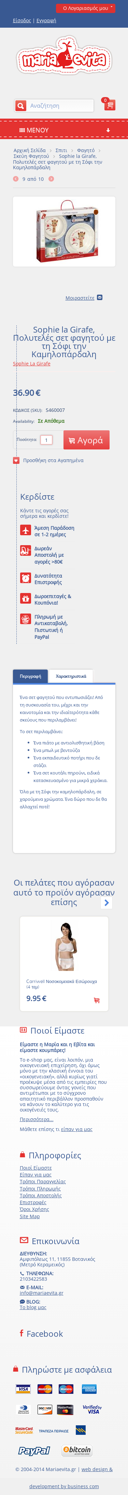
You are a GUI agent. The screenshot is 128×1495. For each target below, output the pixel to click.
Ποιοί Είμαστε (36, 1167)
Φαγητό (86, 150)
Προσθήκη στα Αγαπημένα (48, 460)
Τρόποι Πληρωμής (40, 1188)
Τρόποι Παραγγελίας (43, 1181)
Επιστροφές (33, 1202)
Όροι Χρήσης (34, 1209)
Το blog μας (33, 1307)
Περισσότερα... (37, 1119)
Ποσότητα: (27, 439)
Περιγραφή (30, 676)
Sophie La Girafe (32, 363)
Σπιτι (61, 150)
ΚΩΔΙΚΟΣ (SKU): (27, 410)
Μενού (64, 130)
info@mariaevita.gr (41, 1293)
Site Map (30, 1216)
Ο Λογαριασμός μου (85, 8)
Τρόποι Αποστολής (41, 1195)
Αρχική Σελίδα (30, 150)
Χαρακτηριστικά (71, 676)
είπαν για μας (77, 1129)
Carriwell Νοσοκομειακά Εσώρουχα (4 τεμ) (61, 984)
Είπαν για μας (36, 1174)
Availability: (23, 421)
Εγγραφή (46, 20)
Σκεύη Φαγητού (31, 156)
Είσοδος (22, 20)
